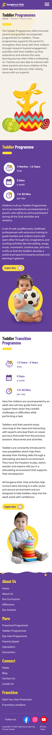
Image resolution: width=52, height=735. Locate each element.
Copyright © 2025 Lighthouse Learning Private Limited (18, 728)
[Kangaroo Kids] (13, 5)
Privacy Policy (43, 728)
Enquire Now (13, 268)
